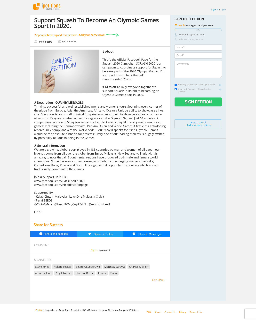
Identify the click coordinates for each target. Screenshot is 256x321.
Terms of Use (196, 312)
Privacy (182, 312)
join (224, 9)
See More (158, 280)
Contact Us (169, 312)
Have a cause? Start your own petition (198, 124)
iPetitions (46, 6)
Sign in (214, 9)
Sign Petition (198, 101)
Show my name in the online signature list (195, 84)
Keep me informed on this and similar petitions (193, 90)
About (158, 312)
